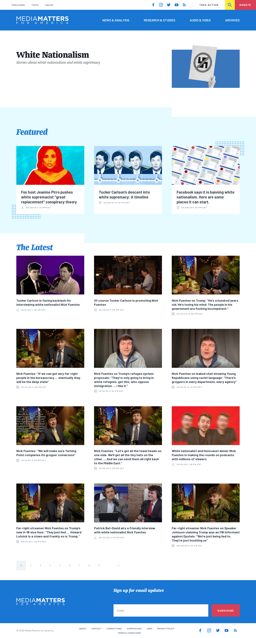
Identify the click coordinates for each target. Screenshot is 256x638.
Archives (232, 20)
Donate (245, 4)
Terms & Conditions (129, 632)
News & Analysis (115, 20)
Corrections (114, 628)
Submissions (134, 628)
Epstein (49, 4)
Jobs (149, 628)
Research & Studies (159, 20)
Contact (96, 628)
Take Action (208, 4)
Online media (18, 4)
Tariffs (35, 4)
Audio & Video (200, 20)
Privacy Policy (165, 628)
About (83, 628)
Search (230, 4)
